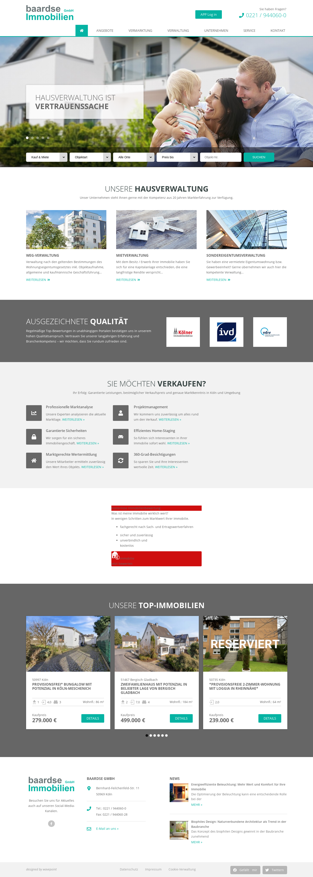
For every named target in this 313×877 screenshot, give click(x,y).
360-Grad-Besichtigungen (155, 454)
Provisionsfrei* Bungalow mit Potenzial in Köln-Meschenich (62, 686)
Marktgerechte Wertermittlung (71, 454)
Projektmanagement (151, 407)
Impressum (153, 869)
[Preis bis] (177, 157)
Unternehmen (217, 30)
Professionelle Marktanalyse (69, 407)
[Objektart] (90, 157)
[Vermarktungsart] (46, 157)
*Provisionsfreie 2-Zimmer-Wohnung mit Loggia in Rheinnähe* (244, 686)
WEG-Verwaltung (42, 255)
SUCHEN (259, 157)
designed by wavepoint (41, 869)
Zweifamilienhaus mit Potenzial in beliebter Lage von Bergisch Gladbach (154, 688)
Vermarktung (141, 30)
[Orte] (133, 157)
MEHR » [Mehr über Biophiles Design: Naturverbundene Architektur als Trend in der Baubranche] (196, 842)
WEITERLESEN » (73, 419)
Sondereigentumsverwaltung (235, 255)
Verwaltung (179, 30)
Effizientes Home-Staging (154, 430)
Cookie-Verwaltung (182, 869)
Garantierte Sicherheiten (66, 430)
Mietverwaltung (132, 255)
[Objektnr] (220, 157)
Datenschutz (129, 869)
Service (250, 30)
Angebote (105, 30)
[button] (245, 870)
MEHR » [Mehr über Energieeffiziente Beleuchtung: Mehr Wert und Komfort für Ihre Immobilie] (196, 805)
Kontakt (279, 30)
